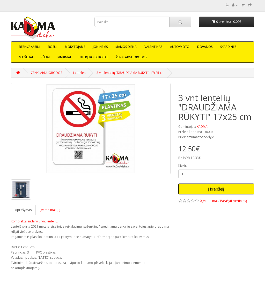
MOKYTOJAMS (75, 47)
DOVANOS (204, 47)
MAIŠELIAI (26, 57)
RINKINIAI (64, 57)
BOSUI (52, 47)
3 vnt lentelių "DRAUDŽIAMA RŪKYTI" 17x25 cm (130, 73)
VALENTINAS (153, 47)
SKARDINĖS (228, 47)
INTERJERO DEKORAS (93, 57)
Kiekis (182, 165)
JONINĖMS (100, 47)
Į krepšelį (216, 189)
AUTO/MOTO (179, 47)
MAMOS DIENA (126, 47)
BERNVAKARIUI (29, 47)
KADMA (202, 126)
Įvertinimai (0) (50, 210)
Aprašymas (23, 210)
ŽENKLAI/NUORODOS (131, 57)
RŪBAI (45, 57)
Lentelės (79, 73)
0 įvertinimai (209, 201)
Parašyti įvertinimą (233, 201)
